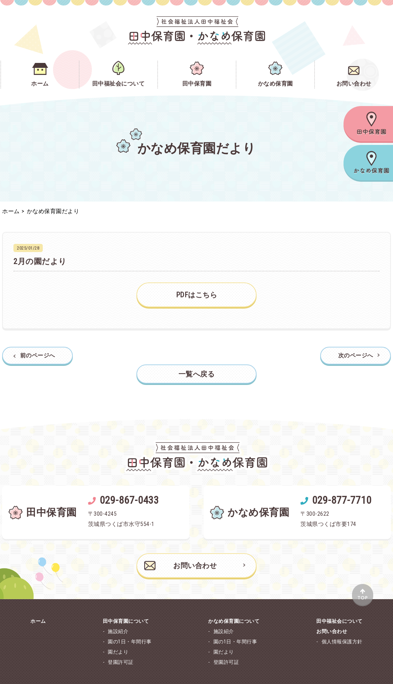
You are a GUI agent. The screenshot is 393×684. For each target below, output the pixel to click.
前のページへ (37, 355)
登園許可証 (121, 662)
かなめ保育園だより (53, 211)
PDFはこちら (196, 295)
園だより (118, 652)
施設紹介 (118, 631)
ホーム (11, 211)
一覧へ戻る (196, 374)
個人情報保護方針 (342, 641)
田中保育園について (126, 621)
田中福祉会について (339, 621)
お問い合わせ (180, 565)
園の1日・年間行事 (130, 641)
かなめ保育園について (233, 621)
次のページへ (355, 355)
